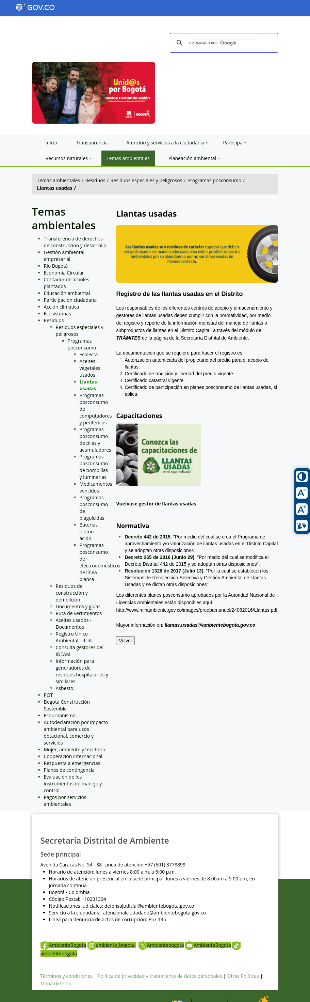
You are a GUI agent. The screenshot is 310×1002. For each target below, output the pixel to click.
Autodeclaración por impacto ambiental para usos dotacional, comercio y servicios (76, 732)
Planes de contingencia (69, 770)
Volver (125, 640)
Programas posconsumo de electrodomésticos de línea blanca (100, 562)
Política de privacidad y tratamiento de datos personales (160, 976)
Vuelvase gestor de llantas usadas (156, 503)
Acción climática (61, 306)
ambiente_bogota (111, 945)
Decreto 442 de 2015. (148, 536)
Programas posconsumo (214, 180)
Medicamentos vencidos (96, 487)
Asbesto (65, 688)
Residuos (95, 180)
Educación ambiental (67, 293)
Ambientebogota (161, 945)
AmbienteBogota (63, 945)
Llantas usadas (54, 188)
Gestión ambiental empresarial (64, 255)
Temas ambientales (58, 180)
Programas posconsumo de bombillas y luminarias (94, 466)
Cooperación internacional (73, 756)
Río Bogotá (56, 266)
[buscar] (223, 43)
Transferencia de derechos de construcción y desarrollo (75, 242)
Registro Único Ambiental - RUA (74, 637)
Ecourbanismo (60, 715)
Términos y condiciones (66, 976)
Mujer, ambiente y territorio (74, 749)
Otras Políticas (243, 976)
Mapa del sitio (55, 983)
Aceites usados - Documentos (74, 623)
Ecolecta (89, 354)
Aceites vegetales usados (90, 368)
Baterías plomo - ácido (89, 531)
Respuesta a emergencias (72, 763)
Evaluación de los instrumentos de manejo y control (73, 783)
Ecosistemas (57, 313)
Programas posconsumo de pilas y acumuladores (95, 439)
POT (48, 695)
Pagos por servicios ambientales (65, 800)
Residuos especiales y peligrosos (146, 180)
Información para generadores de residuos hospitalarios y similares (82, 671)
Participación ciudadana (70, 300)
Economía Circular (64, 272)
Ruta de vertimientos (79, 613)
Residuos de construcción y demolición (72, 593)
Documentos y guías (78, 606)
